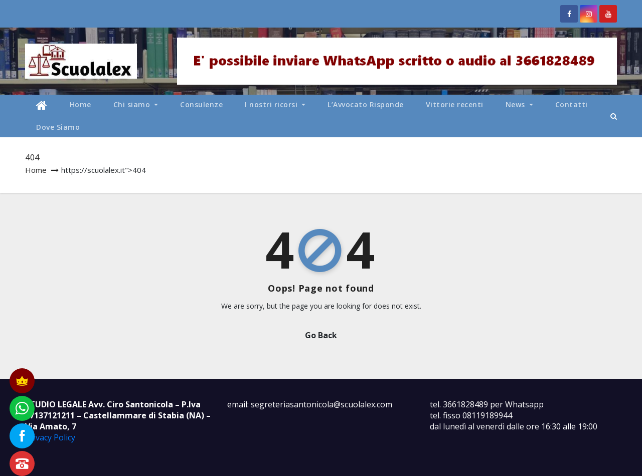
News (519, 104)
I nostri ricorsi (275, 104)
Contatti (571, 104)
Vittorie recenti (455, 104)
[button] (613, 116)
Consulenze (201, 104)
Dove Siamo (58, 127)
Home (80, 104)
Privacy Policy (50, 437)
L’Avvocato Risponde (366, 104)
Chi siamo (135, 104)
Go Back (321, 335)
